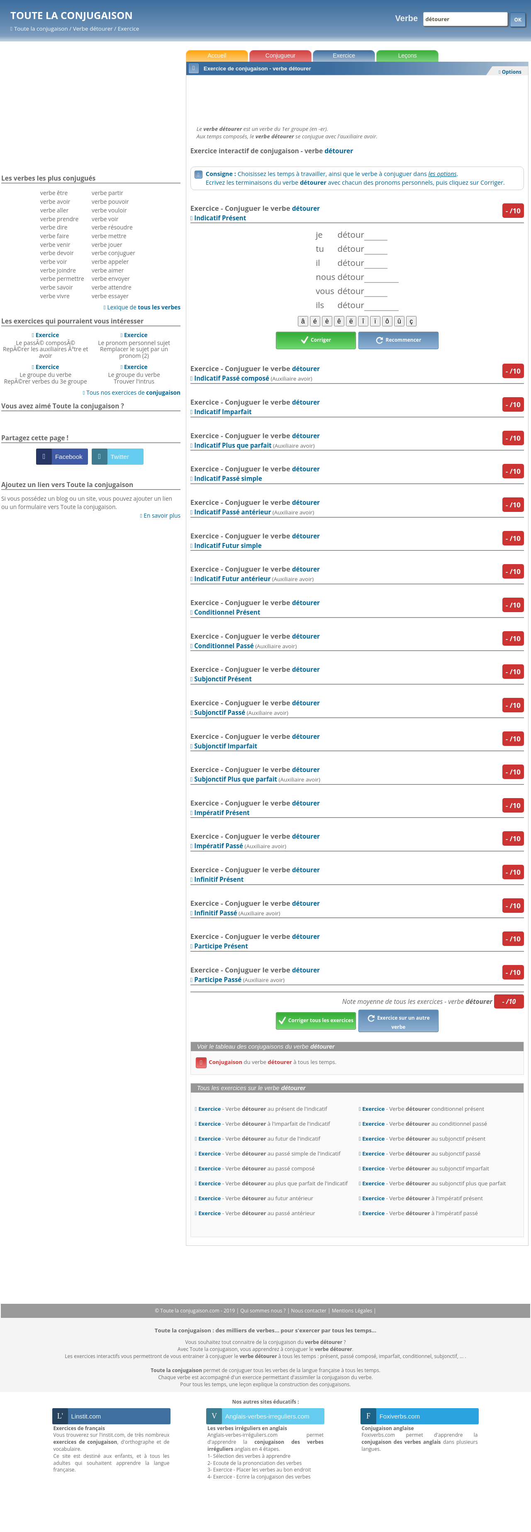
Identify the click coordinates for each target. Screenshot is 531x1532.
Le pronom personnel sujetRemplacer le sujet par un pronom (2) (134, 345)
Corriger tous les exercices (315, 1021)
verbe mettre (109, 236)
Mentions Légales (352, 1310)
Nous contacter (309, 1310)
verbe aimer (108, 270)
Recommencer (398, 340)
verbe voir (53, 261)
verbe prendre (59, 219)
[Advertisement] (357, 98)
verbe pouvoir (110, 201)
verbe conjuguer (113, 253)
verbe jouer (107, 244)
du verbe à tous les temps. (266, 1062)
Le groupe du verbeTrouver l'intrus (134, 374)
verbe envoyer (111, 278)
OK (517, 19)
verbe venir (55, 244)
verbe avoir (55, 201)
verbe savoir (56, 287)
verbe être (54, 193)
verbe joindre (58, 270)
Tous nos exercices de (132, 392)
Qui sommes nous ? (263, 1310)
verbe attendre (112, 287)
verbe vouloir (109, 210)
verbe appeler (110, 261)
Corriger (316, 340)
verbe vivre (55, 296)
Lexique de (142, 307)
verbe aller (54, 210)
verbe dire (53, 227)
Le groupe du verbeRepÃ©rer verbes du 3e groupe (45, 374)
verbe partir (107, 193)
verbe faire (54, 236)
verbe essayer (110, 296)
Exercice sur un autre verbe (398, 1021)
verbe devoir (57, 253)
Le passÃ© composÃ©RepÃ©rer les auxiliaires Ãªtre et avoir (45, 345)
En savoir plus (160, 515)
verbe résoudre (112, 227)
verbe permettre (62, 278)
